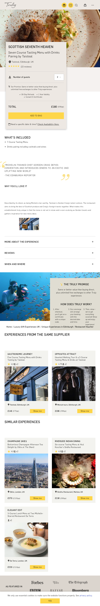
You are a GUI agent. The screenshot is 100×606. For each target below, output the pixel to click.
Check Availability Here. (48, 124)
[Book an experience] (70, 5)
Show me (37, 411)
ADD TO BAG (36, 115)
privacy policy (86, 595)
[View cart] (85, 5)
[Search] (77, 5)
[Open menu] (92, 5)
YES (50, 601)
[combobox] (59, 77)
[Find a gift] (64, 5)
